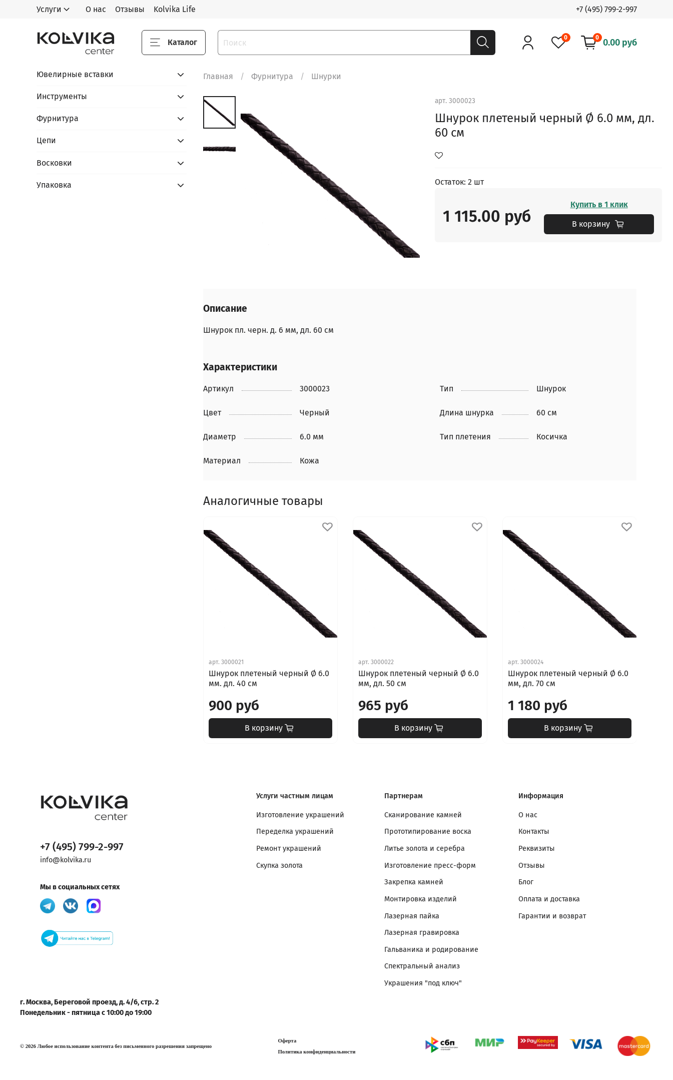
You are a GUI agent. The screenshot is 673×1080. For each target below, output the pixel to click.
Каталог (173, 43)
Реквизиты (536, 848)
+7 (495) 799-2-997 (606, 9)
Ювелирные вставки (75, 74)
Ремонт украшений (288, 848)
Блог (525, 882)
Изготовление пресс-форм (430, 865)
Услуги (49, 9)
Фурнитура (272, 76)
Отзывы (130, 9)
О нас (96, 9)
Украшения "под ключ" (423, 983)
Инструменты (62, 96)
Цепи (46, 140)
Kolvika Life (175, 9)
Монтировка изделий (420, 899)
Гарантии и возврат (552, 916)
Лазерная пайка (411, 916)
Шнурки (326, 76)
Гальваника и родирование (431, 949)
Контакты (533, 831)
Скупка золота (279, 865)
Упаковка (54, 185)
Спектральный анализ (422, 966)
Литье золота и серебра (424, 848)
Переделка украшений (295, 831)
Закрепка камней (413, 882)
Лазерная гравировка (421, 932)
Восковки (54, 163)
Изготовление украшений (300, 815)
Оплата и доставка (549, 899)
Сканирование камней (423, 815)
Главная (218, 76)
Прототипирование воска (427, 831)
